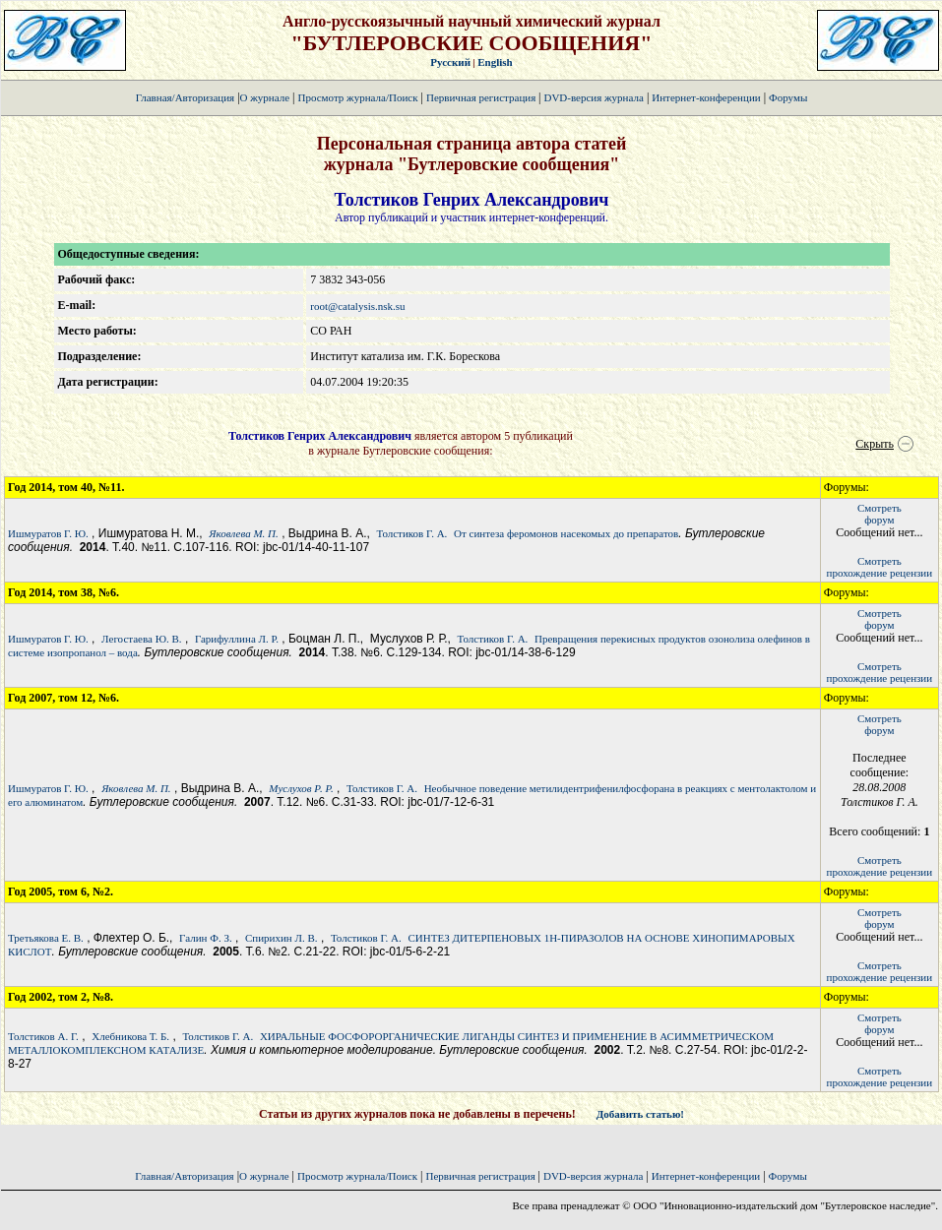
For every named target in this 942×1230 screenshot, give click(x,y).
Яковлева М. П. (244, 533)
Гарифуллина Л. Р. (237, 639)
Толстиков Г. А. (411, 533)
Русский (450, 62)
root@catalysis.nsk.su (357, 306)
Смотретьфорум (879, 513)
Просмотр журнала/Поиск (357, 97)
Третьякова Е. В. (46, 938)
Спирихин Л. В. (281, 938)
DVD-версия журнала (593, 97)
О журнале (265, 97)
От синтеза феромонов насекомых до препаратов (566, 533)
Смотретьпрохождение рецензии (880, 567)
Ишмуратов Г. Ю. (48, 533)
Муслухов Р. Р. (301, 788)
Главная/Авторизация (185, 97)
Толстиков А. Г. (43, 1036)
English (494, 62)
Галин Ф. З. (205, 938)
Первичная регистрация (482, 97)
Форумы (788, 97)
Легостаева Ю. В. (141, 639)
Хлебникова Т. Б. (130, 1036)
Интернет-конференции (706, 97)
